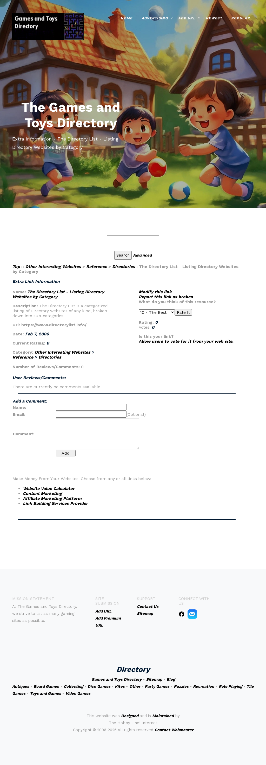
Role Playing (230, 686)
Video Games (77, 693)
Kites (120, 686)
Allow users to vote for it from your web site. (186, 341)
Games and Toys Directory (116, 679)
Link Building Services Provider (55, 503)
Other (134, 686)
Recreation (203, 686)
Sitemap (154, 679)
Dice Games (99, 686)
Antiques (20, 686)
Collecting (73, 686)
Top (16, 266)
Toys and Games (45, 693)
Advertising (155, 18)
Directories (123, 266)
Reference (96, 266)
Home (126, 18)
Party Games (157, 686)
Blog (171, 679)
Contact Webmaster (174, 730)
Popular (240, 18)
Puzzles (181, 686)
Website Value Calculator (49, 488)
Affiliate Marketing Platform (52, 498)
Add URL (186, 18)
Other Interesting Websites (53, 266)
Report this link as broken (166, 296)
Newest (214, 18)
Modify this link (155, 291)
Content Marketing (42, 493)
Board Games (46, 686)
